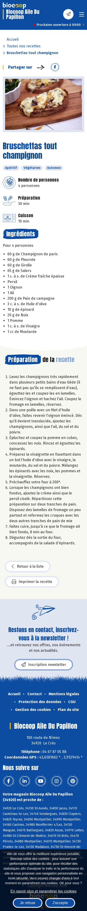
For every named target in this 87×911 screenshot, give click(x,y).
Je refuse (27, 903)
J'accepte (60, 903)
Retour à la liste (28, 566)
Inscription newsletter (43, 664)
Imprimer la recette (32, 581)
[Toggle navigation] (81, 16)
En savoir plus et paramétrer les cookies (43, 891)
